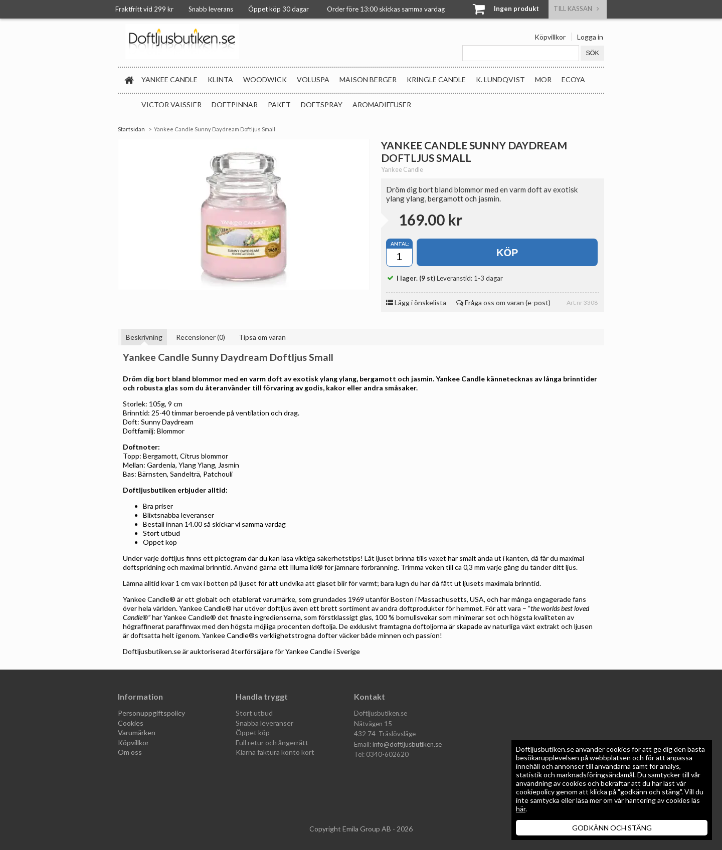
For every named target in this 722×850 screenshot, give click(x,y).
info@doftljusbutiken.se (407, 744)
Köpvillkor (550, 37)
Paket (279, 104)
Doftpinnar (235, 104)
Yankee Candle (169, 79)
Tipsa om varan (262, 337)
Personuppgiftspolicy (151, 713)
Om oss (130, 752)
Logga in (590, 37)
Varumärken (136, 732)
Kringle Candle (436, 79)
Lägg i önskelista (416, 302)
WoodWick (265, 79)
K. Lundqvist (500, 79)
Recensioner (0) (200, 337)
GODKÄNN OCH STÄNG (612, 827)
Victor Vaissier (171, 104)
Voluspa (313, 79)
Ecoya (573, 79)
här (520, 808)
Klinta (220, 79)
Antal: (400, 244)
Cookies (130, 723)
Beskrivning (144, 337)
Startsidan (131, 129)
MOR (543, 79)
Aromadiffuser (381, 104)
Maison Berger (368, 79)
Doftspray (321, 104)
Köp (507, 252)
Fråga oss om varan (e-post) (503, 302)
